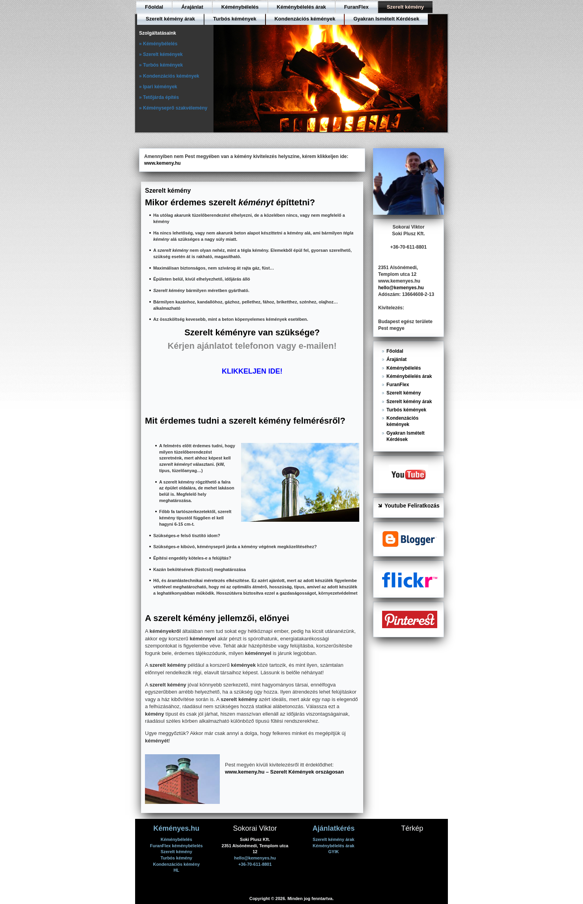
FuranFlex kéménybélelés (176, 845)
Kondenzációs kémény (176, 864)
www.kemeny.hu (162, 163)
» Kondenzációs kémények (169, 76)
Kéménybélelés (240, 7)
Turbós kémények (234, 19)
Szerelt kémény (405, 7)
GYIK (333, 851)
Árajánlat (192, 7)
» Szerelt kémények (161, 54)
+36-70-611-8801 (255, 864)
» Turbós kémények (161, 65)
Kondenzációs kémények (305, 19)
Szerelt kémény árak (170, 19)
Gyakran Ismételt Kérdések (386, 19)
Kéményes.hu (176, 828)
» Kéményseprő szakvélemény (173, 108)
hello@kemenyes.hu (401, 287)
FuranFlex (356, 7)
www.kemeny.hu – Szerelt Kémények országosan (284, 772)
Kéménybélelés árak (301, 7)
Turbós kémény (177, 858)
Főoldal (154, 7)
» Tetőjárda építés (159, 97)
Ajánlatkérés (333, 828)
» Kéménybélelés (158, 44)
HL (176, 870)
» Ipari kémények (158, 86)
